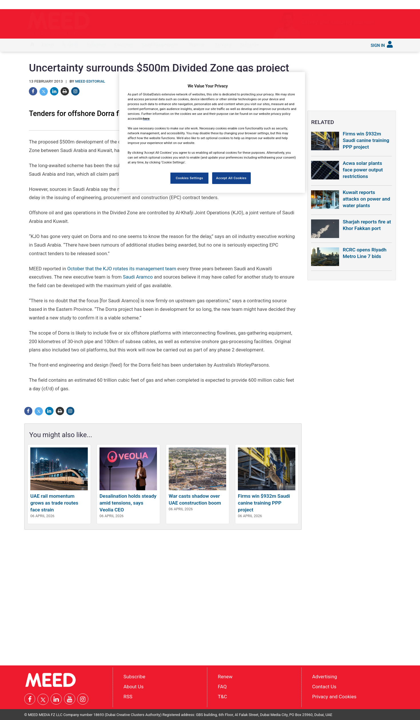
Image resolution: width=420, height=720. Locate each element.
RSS (128, 696)
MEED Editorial (90, 81)
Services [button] (223, 44)
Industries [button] (96, 44)
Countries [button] (124, 44)
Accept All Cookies (231, 178)
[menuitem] (32, 45)
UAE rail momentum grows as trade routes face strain (54, 503)
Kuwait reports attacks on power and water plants (366, 198)
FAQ (222, 686)
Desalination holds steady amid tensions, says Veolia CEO (127, 503)
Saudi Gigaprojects (160, 44)
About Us (134, 686)
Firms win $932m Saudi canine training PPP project (264, 503)
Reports (196, 44)
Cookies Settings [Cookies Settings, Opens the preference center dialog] (189, 178)
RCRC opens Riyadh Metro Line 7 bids (365, 253)
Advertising (324, 676)
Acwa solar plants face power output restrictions (363, 169)
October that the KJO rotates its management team (121, 268)
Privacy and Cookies (334, 696)
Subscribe (249, 44)
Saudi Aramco (138, 277)
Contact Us (324, 686)
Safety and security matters (310, 22)
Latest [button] (48, 44)
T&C (222, 696)
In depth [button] (70, 44)
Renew (225, 676)
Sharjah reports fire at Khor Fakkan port (367, 225)
